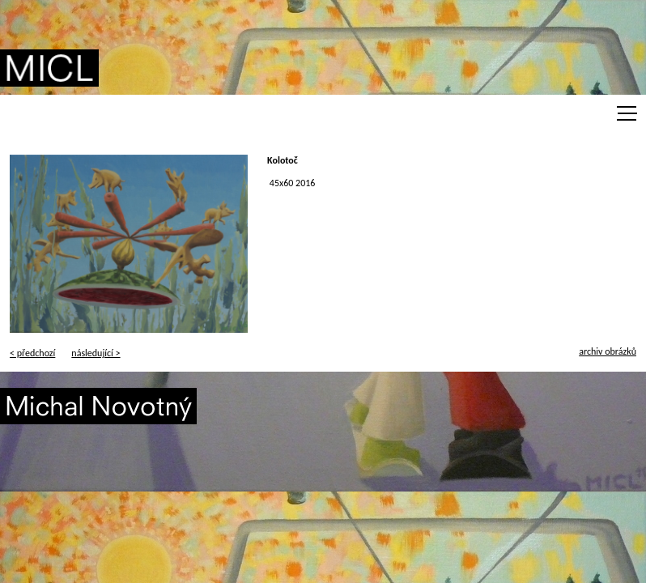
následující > (95, 353)
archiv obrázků (607, 351)
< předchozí (32, 353)
